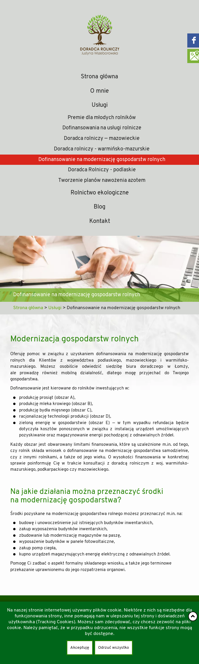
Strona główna (99, 77)
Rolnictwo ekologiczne (100, 193)
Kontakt (99, 221)
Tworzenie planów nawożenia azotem (101, 180)
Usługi (100, 105)
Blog (99, 207)
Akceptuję (79, 648)
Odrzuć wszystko (113, 648)
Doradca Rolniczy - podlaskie (102, 170)
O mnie (99, 91)
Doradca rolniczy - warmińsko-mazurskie (102, 149)
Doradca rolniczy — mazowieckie (102, 138)
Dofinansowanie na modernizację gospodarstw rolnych (101, 159)
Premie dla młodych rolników (102, 118)
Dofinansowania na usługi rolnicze (101, 128)
